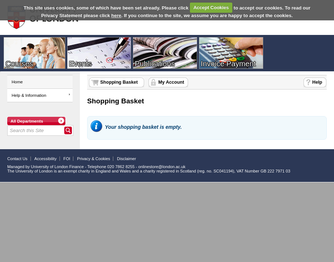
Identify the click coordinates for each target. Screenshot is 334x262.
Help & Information (29, 95)
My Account (171, 82)
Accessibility (45, 158)
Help (317, 82)
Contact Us (17, 158)
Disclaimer (126, 158)
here (116, 15)
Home (17, 82)
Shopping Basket (119, 82)
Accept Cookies (211, 7)
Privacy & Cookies (93, 158)
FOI (67, 158)
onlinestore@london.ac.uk (162, 166)
